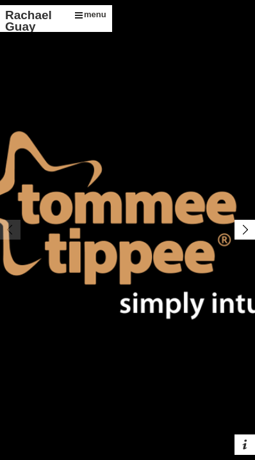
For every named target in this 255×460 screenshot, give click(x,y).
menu (90, 14)
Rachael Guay (28, 21)
